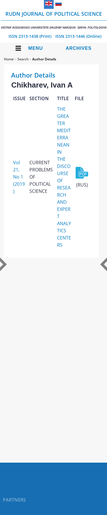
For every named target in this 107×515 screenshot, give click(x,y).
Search (23, 59)
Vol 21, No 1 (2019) (19, 176)
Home (9, 59)
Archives (79, 48)
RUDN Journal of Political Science (53, 19)
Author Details (44, 59)
